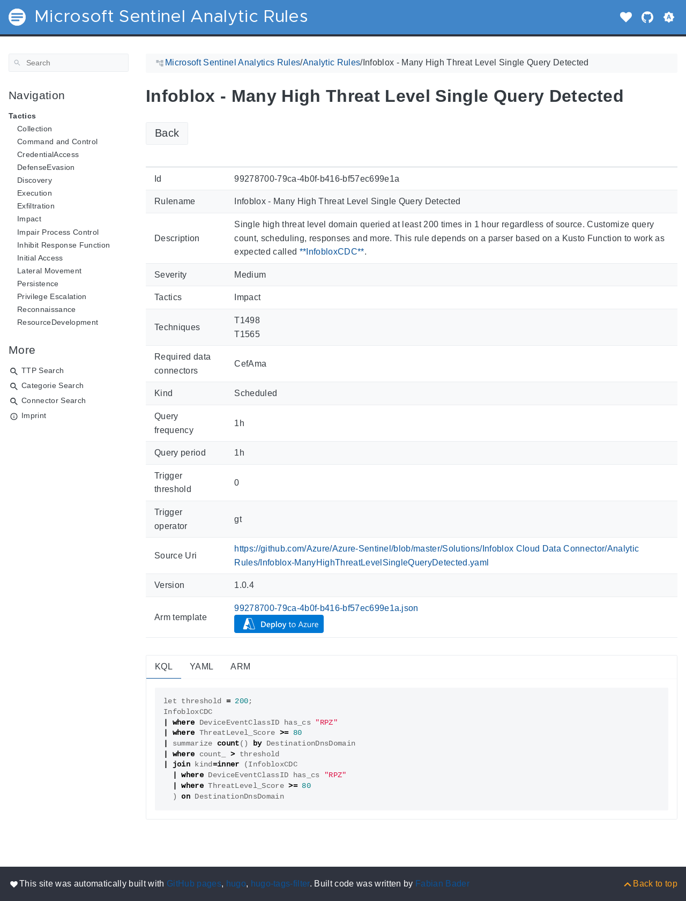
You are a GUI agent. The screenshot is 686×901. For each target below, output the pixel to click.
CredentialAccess (48, 154)
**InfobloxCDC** (332, 251)
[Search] (69, 63)
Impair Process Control (58, 232)
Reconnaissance (46, 309)
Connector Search (53, 400)
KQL (164, 666)
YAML (201, 666)
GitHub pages (194, 883)
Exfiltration (36, 206)
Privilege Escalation (52, 296)
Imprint (33, 415)
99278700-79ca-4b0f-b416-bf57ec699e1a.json (326, 608)
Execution (34, 193)
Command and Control (57, 141)
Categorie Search (52, 385)
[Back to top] (649, 883)
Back (167, 133)
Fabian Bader (442, 883)
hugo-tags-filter (280, 883)
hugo (236, 883)
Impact (29, 218)
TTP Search (42, 370)
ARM (240, 666)
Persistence (38, 283)
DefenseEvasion (46, 167)
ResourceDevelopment (57, 322)
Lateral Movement (49, 270)
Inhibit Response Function (63, 245)
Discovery (34, 180)
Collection (34, 128)
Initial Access (40, 258)
